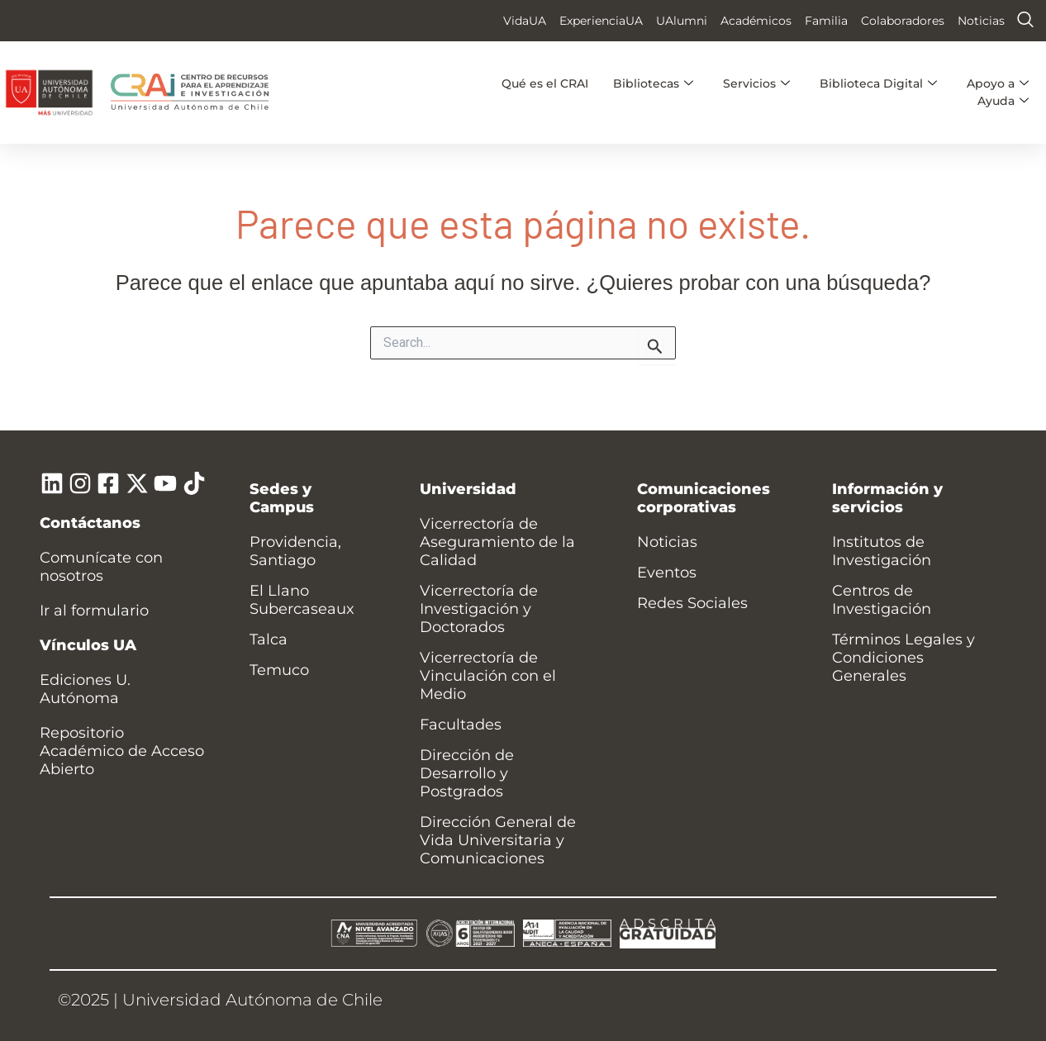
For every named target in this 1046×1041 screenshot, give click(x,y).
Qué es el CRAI (545, 83)
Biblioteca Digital (878, 83)
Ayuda (1003, 100)
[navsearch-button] (1025, 20)
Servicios (756, 83)
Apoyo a (998, 83)
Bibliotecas (653, 83)
